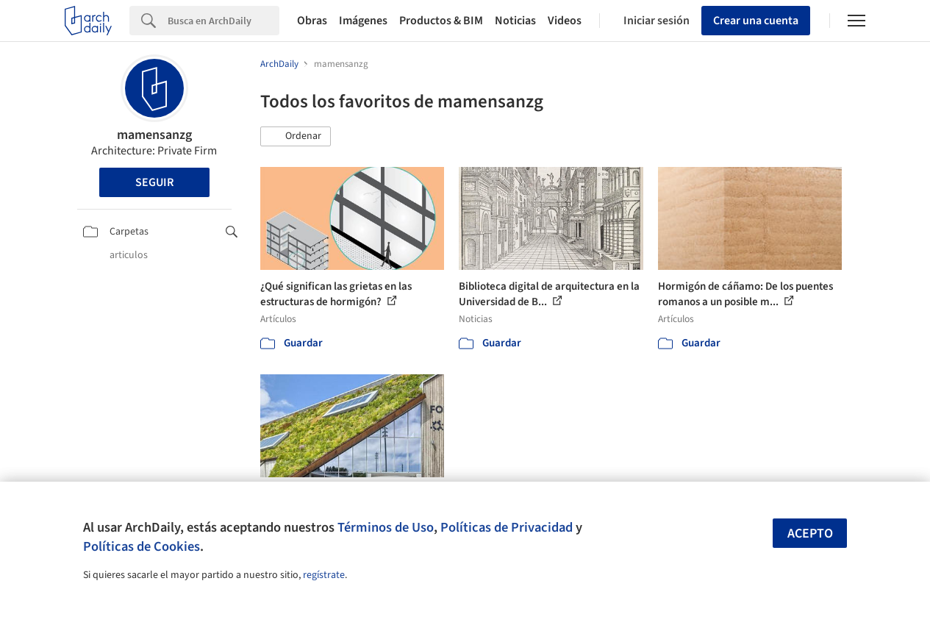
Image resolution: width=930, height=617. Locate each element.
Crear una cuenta (755, 21)
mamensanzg (154, 135)
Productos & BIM (441, 20)
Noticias (515, 20)
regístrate (324, 575)
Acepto (810, 533)
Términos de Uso (385, 527)
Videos (565, 20)
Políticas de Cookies (141, 546)
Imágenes (363, 20)
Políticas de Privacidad (506, 527)
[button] (295, 136)
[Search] (223, 20)
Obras (312, 20)
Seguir (154, 182)
